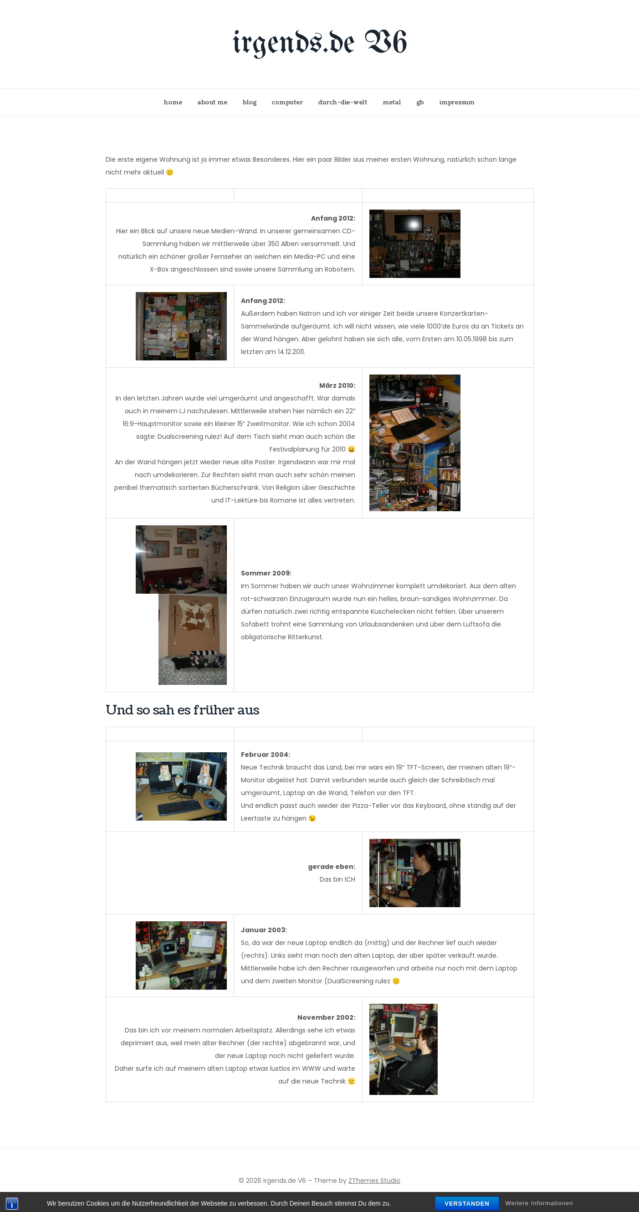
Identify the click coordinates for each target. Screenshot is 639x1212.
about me (212, 102)
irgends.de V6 (319, 44)
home (173, 102)
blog (249, 102)
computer (287, 102)
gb (420, 102)
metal (392, 102)
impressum (457, 102)
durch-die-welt (343, 102)
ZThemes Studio (374, 1180)
